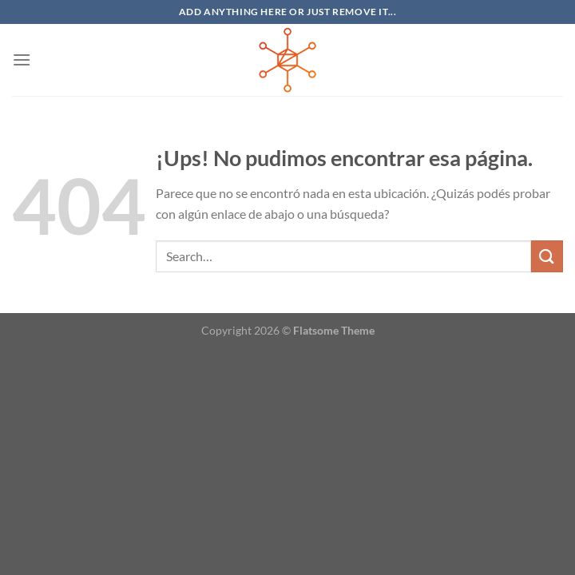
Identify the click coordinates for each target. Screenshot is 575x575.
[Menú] (21, 59)
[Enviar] (547, 256)
